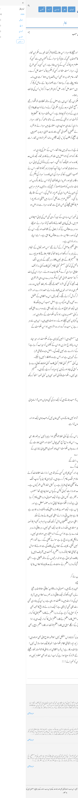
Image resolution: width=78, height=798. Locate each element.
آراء (23, 9)
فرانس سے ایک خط (69, 746)
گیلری (16, 9)
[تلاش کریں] (3, 5)
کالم (38, 9)
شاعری (31, 9)
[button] (3, 32)
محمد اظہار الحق (60, 9)
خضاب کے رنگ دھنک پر (67, 720)
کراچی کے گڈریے (69, 693)
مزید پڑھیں (5, 713)
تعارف (46, 9)
